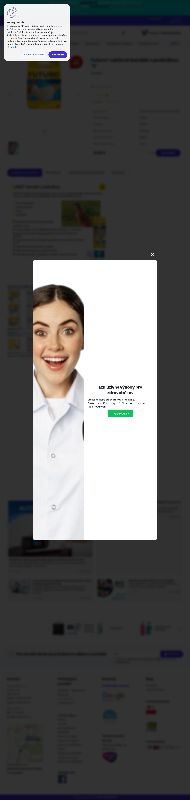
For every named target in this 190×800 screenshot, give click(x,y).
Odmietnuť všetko (34, 54)
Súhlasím (58, 54)
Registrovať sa (120, 413)
